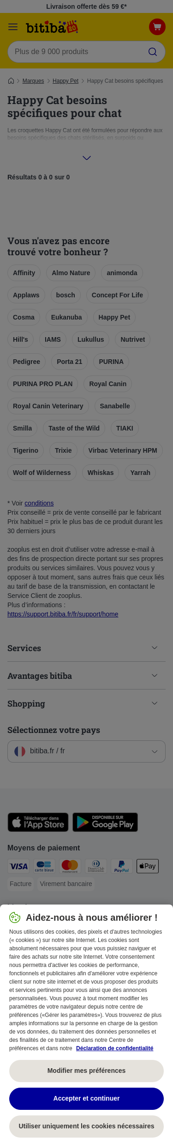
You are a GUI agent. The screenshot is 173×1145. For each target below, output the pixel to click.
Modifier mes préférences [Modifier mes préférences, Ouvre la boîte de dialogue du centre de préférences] (87, 1070)
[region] (86, 1025)
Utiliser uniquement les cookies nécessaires (86, 1126)
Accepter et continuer (87, 1098)
